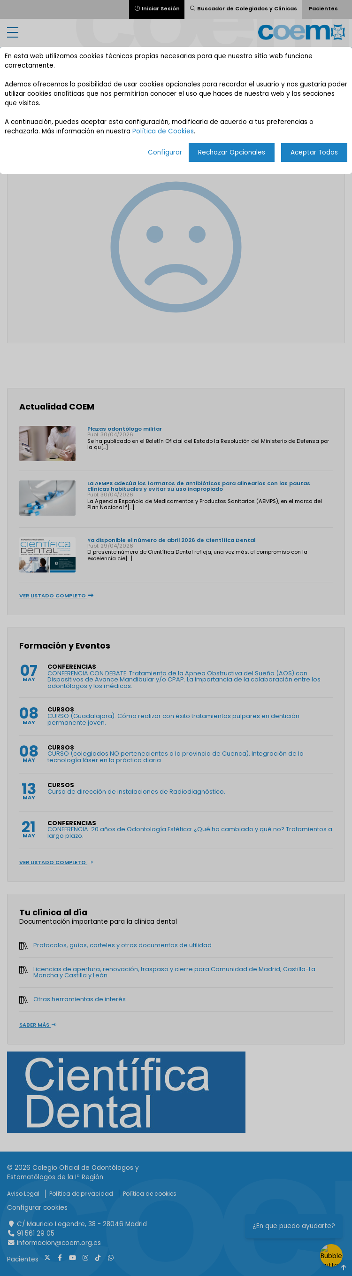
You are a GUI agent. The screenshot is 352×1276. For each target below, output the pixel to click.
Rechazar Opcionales (231, 152)
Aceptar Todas (314, 152)
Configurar (165, 152)
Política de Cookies (163, 131)
